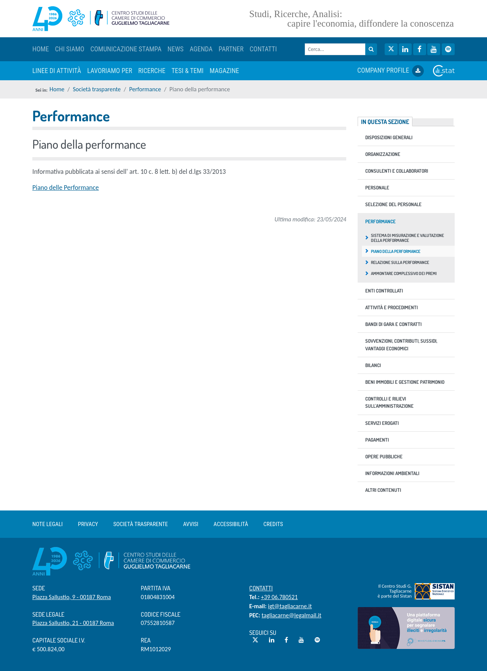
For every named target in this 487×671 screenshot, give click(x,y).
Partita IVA (155, 588)
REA (146, 640)
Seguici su (262, 632)
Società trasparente (97, 89)
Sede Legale (48, 614)
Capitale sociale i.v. (58, 640)
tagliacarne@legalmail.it (291, 615)
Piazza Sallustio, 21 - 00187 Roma (73, 622)
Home (56, 89)
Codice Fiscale (160, 614)
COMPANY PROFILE (390, 71)
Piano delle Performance (65, 187)
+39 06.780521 (279, 597)
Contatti (261, 588)
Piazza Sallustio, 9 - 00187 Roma (71, 597)
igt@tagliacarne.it (290, 606)
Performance (145, 89)
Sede (38, 588)
